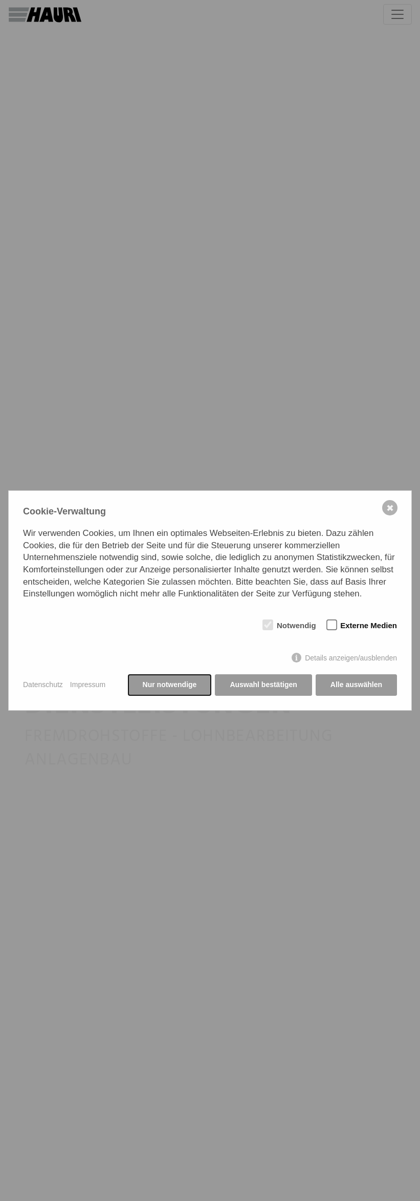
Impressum (87, 684)
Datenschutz (43, 684)
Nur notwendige (170, 684)
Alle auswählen (356, 684)
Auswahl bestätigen (263, 684)
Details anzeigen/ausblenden (351, 658)
